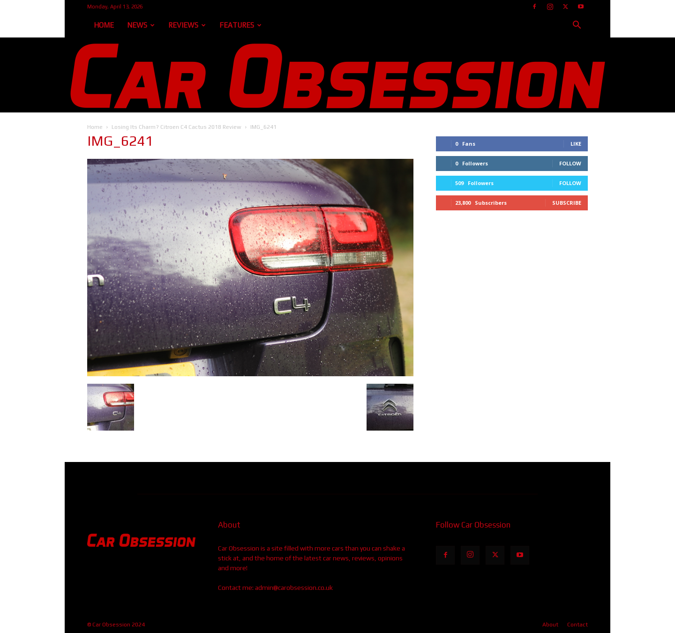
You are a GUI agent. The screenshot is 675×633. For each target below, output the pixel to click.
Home (104, 25)
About (550, 624)
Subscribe (566, 202)
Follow (570, 163)
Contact (577, 624)
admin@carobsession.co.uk (294, 587)
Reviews (187, 25)
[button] (576, 26)
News (141, 25)
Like (575, 143)
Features (240, 25)
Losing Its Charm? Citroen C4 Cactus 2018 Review (176, 127)
